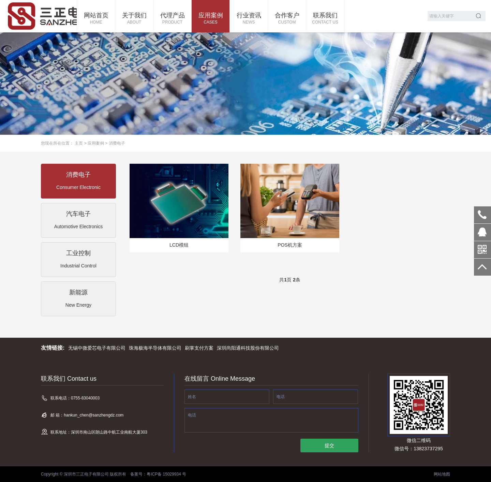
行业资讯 (249, 19)
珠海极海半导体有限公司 (155, 348)
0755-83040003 (482, 214)
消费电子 (117, 143)
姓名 (192, 396)
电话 (281, 396)
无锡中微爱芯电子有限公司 (96, 348)
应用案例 (210, 19)
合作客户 (287, 19)
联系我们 (325, 19)
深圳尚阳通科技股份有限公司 (248, 348)
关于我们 (134, 19)
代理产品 (172, 19)
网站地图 (442, 474)
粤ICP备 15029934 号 (166, 474)
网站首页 (96, 19)
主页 (79, 143)
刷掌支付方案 (199, 348)
